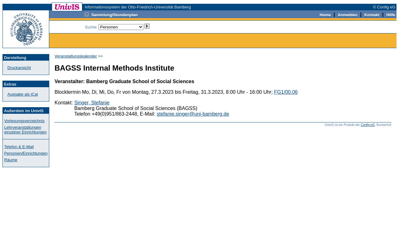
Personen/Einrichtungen (26, 153)
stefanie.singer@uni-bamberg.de (193, 114)
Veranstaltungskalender (76, 56)
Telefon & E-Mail (19, 146)
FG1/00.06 (286, 92)
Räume (10, 160)
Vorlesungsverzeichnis (24, 120)
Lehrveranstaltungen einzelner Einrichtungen (25, 129)
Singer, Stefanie (91, 102)
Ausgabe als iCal (22, 94)
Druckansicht (19, 67)
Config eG (368, 125)
